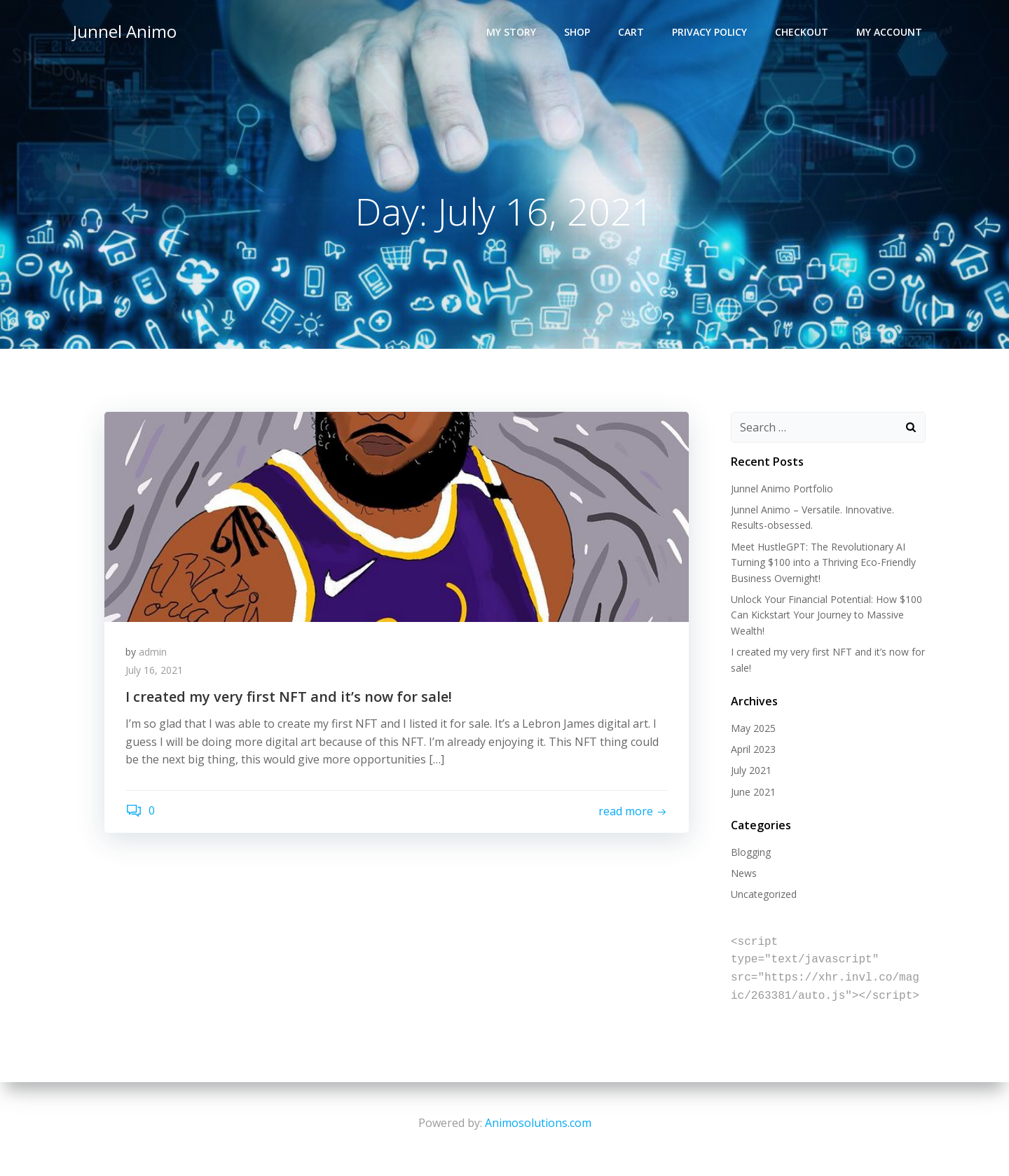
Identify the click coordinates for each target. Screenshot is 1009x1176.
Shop (577, 32)
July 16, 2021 (154, 670)
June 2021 (753, 791)
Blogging (751, 852)
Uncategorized (764, 894)
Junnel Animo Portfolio (782, 488)
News (744, 873)
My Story (511, 32)
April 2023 (753, 749)
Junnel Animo (125, 31)
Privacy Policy (709, 32)
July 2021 (751, 770)
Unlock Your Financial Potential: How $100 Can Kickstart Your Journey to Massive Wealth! (826, 615)
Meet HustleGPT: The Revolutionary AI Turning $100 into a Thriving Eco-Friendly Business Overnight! (823, 562)
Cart (631, 32)
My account (889, 32)
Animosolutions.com (538, 1122)
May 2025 (753, 728)
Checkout (801, 32)
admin (153, 651)
